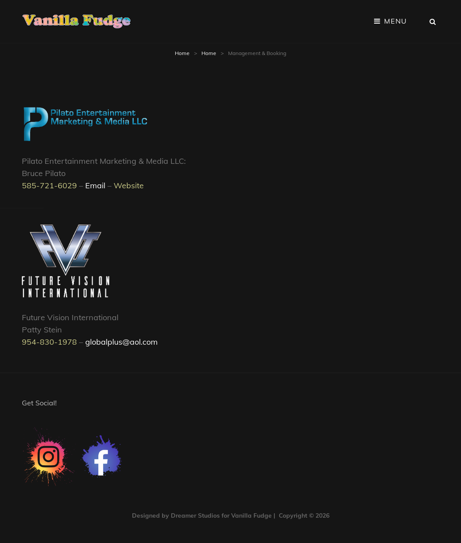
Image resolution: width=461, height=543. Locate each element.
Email (95, 185)
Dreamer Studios (195, 515)
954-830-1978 (49, 342)
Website (129, 185)
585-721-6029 (49, 185)
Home (182, 53)
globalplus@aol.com (121, 342)
